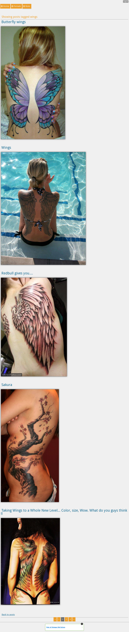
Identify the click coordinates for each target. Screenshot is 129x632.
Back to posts (8, 614)
